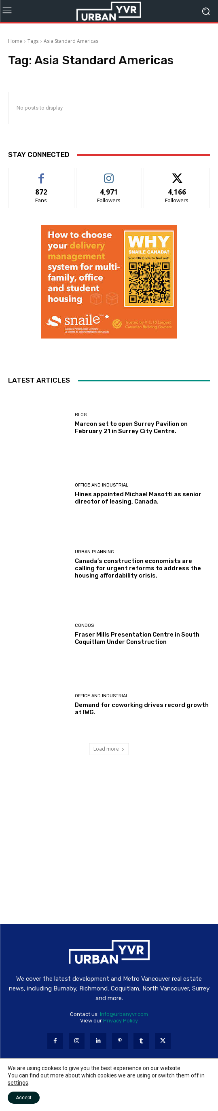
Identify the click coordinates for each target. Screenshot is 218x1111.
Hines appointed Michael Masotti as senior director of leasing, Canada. (138, 498)
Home (15, 41)
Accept (24, 1097)
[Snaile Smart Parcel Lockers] (109, 336)
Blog (81, 415)
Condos (84, 625)
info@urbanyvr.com (124, 1014)
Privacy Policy (120, 1021)
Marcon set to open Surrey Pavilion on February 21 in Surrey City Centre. (131, 427)
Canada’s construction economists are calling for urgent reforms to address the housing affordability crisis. (138, 568)
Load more (109, 748)
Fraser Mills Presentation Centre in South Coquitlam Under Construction (137, 638)
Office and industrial (101, 485)
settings (18, 1082)
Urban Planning (94, 552)
